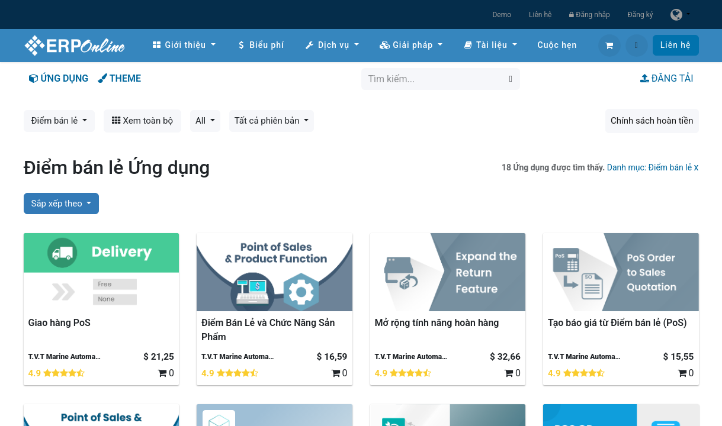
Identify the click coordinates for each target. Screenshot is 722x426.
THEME (119, 78)
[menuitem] (183, 45)
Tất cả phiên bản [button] (268, 120)
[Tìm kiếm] (511, 79)
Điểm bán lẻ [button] (55, 120)
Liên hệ (540, 15)
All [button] (201, 120)
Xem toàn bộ (142, 120)
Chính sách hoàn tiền (652, 120)
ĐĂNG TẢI (667, 78)
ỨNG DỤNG (59, 78)
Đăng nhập (589, 15)
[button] (636, 45)
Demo (501, 15)
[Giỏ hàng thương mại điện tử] (609, 45)
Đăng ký (640, 15)
